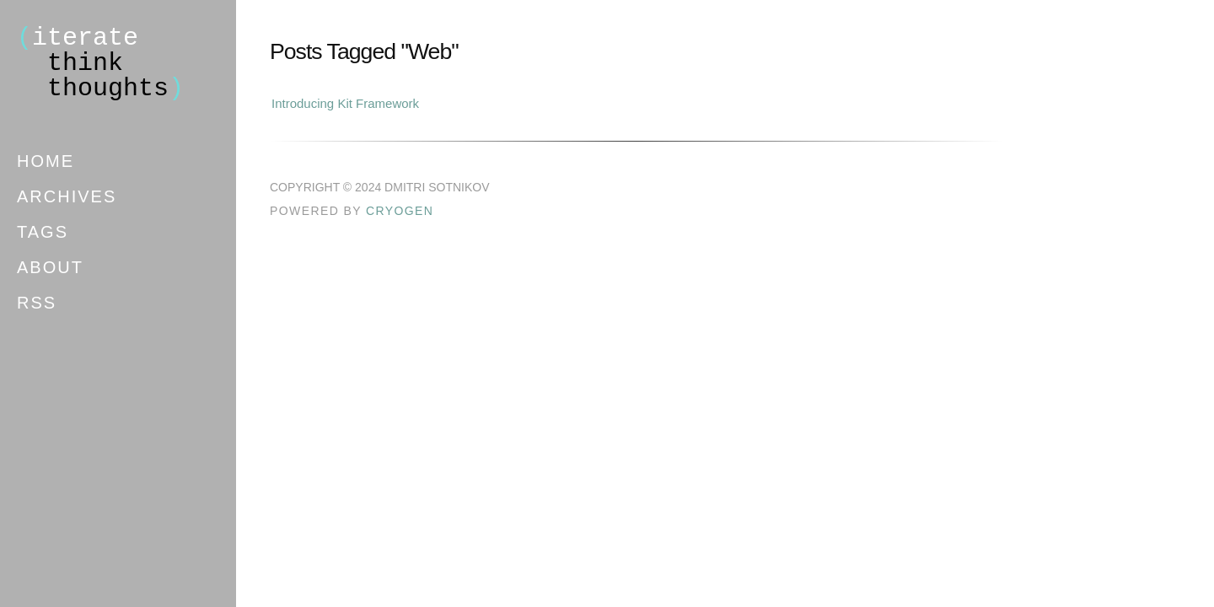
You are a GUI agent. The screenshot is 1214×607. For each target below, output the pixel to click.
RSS (36, 302)
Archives (66, 196)
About (50, 267)
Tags (42, 232)
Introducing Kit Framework (345, 103)
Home (45, 161)
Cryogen (399, 211)
